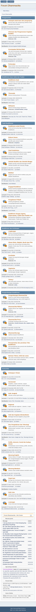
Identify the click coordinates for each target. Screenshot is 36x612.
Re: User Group (5, 28)
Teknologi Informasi (28, 437)
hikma (17, 72)
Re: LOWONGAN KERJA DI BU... (10, 508)
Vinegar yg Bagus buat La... (8, 276)
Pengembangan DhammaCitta (17, 295)
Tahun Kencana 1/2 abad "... (8, 43)
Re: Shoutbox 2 (24, 398)
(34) (24, 569)
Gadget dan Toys (19, 437)
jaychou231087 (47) (16, 578)
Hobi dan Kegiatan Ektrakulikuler (18, 415)
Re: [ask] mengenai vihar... (8, 411)
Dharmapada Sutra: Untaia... (8, 352)
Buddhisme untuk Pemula (16, 126)
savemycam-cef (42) (17, 576)
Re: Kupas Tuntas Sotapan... (8, 100)
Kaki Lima (11, 492)
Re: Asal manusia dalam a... (8, 89)
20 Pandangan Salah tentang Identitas (12, 562)
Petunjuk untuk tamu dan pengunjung (20, 20)
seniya (25, 109)
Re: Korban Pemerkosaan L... (9, 223)
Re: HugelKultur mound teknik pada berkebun (14, 552)
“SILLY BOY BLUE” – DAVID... (9, 252)
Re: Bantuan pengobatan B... (9, 61)
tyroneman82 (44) (22, 574)
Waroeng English (13, 455)
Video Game (11, 437)
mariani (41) (6, 573)
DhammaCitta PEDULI (15, 306)
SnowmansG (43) (7, 576)
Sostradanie (20, 223)
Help (11, 608)
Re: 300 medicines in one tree (10, 548)
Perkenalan (11, 64)
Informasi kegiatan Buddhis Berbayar (17, 46)
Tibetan (30, 116)
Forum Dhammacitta (10, 5)
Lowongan (11, 502)
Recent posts (8, 518)
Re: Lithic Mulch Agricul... (8, 421)
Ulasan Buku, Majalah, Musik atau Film (20, 242)
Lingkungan (12, 231)
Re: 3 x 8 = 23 (5, 378)
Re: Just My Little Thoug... (8, 207)
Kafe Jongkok (12, 393)
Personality (17, 401)
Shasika (29, 498)
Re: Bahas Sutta (5, 364)
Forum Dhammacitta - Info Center (13, 515)
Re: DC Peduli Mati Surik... (8, 316)
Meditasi (11, 172)
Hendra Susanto (19, 323)
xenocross (15, 114)
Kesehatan (11, 255)
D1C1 (31, 287)
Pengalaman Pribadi (14, 199)
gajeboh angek (19, 316)
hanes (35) (25, 576)
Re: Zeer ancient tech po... (8, 434)
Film (13, 401)
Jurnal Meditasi (12, 183)
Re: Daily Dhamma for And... (8, 339)
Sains (3, 439)
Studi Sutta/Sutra (13, 150)
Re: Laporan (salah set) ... (8, 329)
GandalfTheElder (19, 109)
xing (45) (12, 571)
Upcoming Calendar (10, 566)
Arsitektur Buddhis (12, 489)
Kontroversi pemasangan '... (8, 486)
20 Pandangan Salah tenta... (8, 158)
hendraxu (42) (23, 573)
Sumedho (13, 364)
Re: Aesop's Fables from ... (8, 169)
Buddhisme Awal (13, 80)
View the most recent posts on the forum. (13, 590)
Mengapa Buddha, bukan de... (9, 134)
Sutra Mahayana (6, 118)
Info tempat (26, 287)
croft (9, 585)
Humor (10, 401)
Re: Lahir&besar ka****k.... (8, 72)
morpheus (17, 142)
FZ (18, 100)
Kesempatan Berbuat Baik (16, 49)
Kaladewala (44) (14, 574)
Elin (15, 39)
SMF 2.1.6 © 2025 (14, 610)
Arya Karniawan (15, 28)
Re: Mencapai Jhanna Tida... (8, 181)
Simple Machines (22, 610)
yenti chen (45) (18, 571)
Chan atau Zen (11, 116)
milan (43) (24, 571)
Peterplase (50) (6, 578)
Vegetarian (11, 268)
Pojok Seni (11, 478)
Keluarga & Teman (14, 373)
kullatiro (19, 43)
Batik (24, 498)
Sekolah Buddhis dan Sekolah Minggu (20, 161)
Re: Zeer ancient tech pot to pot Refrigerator (14, 550)
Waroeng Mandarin (14, 468)
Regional (11, 404)
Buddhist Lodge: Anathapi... (8, 196)
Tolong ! (11, 279)
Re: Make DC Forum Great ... (9, 303)
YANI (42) (30, 571)
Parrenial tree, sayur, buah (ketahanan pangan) (15, 556)
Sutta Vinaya (11, 102)
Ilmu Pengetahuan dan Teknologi (18, 424)
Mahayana (11, 106)
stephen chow (29, 323)
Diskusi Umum (13, 137)
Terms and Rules (17, 608)
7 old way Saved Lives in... (8, 265)
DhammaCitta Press (14, 319)
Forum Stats (8, 580)
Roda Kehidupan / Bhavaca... (9, 147)
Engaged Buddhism (14, 186)
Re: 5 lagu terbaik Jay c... (8, 475)
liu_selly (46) (6, 571)
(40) (16, 569)
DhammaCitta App (14, 333)
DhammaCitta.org (13, 299)
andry (15, 285)
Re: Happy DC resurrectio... (8, 390)
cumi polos (19, 339)
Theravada (11, 93)
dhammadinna (19, 329)
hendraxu (19, 61)
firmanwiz (19, 89)
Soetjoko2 (22, 508)
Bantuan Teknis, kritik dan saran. (18, 356)
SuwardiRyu (18, 475)
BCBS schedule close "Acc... (8, 452)
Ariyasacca (18, 411)
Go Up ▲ (24, 608)
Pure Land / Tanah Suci (21, 116)
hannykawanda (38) (14, 573)
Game (22, 401)
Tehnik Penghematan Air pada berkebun (13, 554)
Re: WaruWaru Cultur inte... (8, 239)
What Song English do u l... (8, 465)
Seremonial (11, 382)
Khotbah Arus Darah (6, 114)
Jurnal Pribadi (11, 210)
